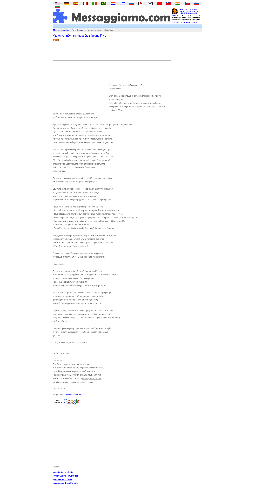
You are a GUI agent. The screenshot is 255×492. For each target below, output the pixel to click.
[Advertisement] (112, 52)
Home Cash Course (63, 479)
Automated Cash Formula (66, 483)
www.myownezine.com (91, 378)
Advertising (77, 30)
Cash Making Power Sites (66, 476)
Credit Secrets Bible (63, 472)
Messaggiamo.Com (61, 30)
